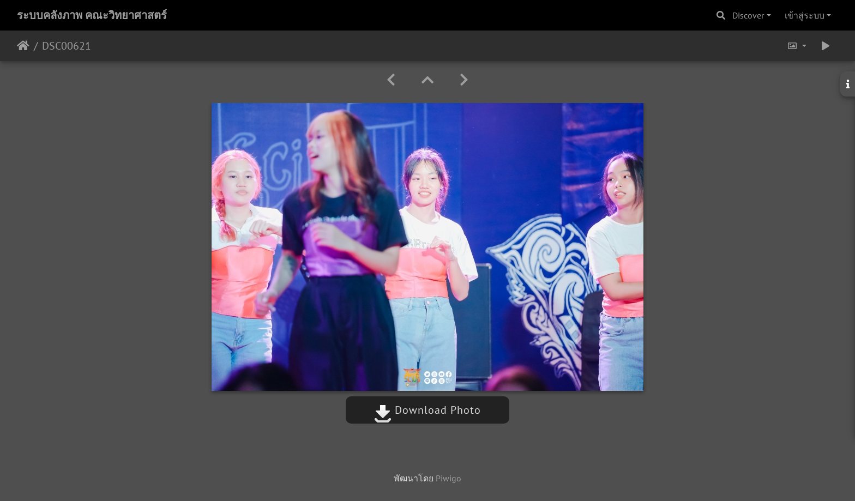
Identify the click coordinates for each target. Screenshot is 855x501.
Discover (748, 15)
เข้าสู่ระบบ (804, 15)
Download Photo (427, 410)
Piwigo (448, 478)
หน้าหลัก (23, 46)
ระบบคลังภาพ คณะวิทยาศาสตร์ (92, 15)
